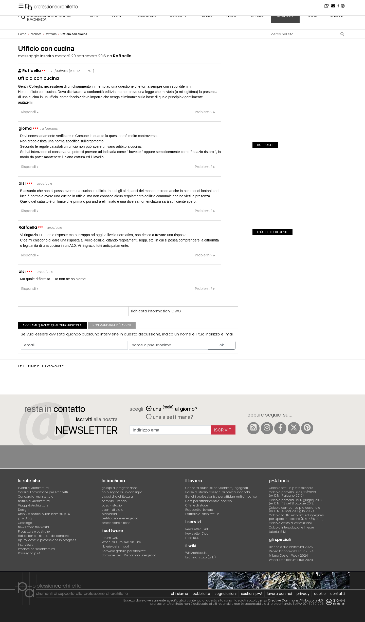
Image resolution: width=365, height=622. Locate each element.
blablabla (109, 514)
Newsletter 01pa (197, 533)
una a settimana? (169, 416)
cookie (320, 593)
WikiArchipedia (196, 553)
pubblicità (201, 593)
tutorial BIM (277, 532)
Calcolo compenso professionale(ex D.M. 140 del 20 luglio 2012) (294, 509)
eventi (117, 15)
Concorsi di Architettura (35, 496)
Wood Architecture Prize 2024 (291, 560)
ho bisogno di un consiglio (122, 492)
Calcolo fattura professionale (291, 488)
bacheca (36, 19)
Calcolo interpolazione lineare (291, 527)
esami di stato (112, 509)
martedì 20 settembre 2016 (80, 56)
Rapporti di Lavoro (199, 509)
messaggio (28, 56)
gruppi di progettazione (120, 488)
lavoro (257, 15)
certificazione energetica (120, 518)
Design (23, 509)
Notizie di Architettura (34, 501)
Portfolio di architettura (202, 514)
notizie (206, 15)
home (93, 15)
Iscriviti (223, 429)
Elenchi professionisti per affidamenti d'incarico (221, 496)
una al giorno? (171, 408)
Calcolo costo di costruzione (290, 523)
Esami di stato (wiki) (200, 557)
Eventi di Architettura (33, 488)
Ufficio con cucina (38, 78)
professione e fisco (116, 523)
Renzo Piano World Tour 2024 (291, 551)
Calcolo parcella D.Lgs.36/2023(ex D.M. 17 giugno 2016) (292, 494)
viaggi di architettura (117, 496)
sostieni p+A (251, 593)
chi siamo (179, 593)
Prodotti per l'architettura (36, 549)
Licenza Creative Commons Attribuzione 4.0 (289, 600)
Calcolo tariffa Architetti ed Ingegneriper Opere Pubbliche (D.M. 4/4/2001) (296, 517)
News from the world (33, 527)
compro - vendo (114, 501)
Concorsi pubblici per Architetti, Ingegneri (216, 488)
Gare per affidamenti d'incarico (208, 501)
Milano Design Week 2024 (288, 555)
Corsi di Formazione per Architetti (43, 492)
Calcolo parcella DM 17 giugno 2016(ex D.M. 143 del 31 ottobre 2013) (295, 501)
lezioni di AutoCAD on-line (121, 542)
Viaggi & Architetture (33, 505)
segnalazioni (225, 593)
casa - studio (112, 505)
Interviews (25, 544)
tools (311, 15)
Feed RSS (192, 538)
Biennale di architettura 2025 (291, 547)
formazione (146, 15)
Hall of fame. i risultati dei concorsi (43, 536)
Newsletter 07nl (196, 529)
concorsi (178, 15)
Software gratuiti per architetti (124, 551)
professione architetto (44, 15)
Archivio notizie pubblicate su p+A (44, 514)
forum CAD (110, 538)
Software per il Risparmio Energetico (129, 555)
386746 (87, 71)
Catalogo (25, 523)
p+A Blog (25, 518)
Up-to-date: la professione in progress (47, 540)
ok (222, 345)
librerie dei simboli (116, 546)
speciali (336, 15)
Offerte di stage (196, 505)
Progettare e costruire (34, 531)
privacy (303, 593)
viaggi (231, 15)
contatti (337, 593)
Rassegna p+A (29, 553)
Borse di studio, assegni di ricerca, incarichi (217, 492)
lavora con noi (279, 593)
